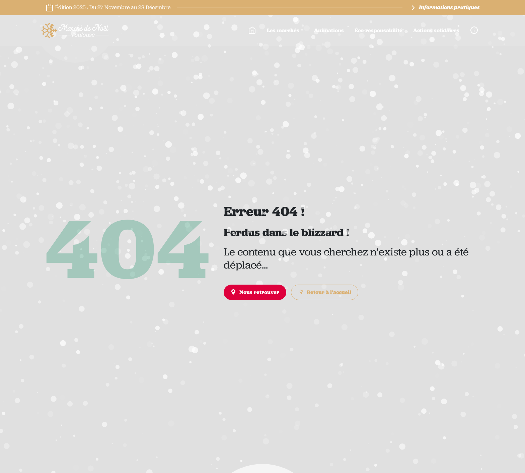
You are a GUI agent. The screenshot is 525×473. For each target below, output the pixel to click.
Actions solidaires (436, 30)
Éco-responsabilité (378, 30)
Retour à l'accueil (324, 292)
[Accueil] (252, 30)
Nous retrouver (255, 292)
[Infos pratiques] (474, 30)
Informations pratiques (444, 8)
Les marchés (283, 30)
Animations (329, 30)
